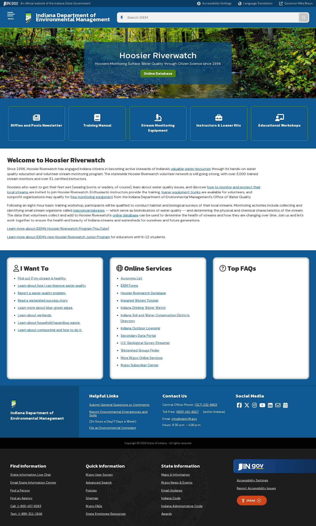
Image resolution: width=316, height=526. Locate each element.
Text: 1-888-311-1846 (26, 508)
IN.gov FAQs (94, 500)
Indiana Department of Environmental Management (99, 15)
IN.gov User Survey (99, 469)
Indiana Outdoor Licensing (142, 320)
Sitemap (92, 492)
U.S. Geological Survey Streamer (146, 336)
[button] (214, 3)
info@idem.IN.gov (184, 413)
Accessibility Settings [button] (252, 475)
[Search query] (277, 15)
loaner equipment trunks (181, 182)
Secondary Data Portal (139, 328)
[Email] (277, 399)
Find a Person (20, 484)
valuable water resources (191, 158)
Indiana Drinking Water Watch (144, 299)
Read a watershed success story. (44, 291)
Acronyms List (132, 268)
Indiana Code (171, 492)
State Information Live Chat (30, 469)
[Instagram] (254, 399)
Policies (91, 484)
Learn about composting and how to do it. (52, 322)
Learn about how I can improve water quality (53, 276)
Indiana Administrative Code (182, 500)
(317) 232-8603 (206, 399)
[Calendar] (285, 399)
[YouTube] (262, 399)
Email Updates (171, 484)
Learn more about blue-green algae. (46, 299)
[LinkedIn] (270, 399)
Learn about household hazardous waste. (51, 314)
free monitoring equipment (91, 186)
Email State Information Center (33, 477)
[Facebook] (239, 399)
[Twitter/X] (247, 399)
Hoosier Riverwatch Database (144, 283)
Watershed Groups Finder (141, 344)
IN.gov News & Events (176, 477)
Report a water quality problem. (43, 283)
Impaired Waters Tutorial (140, 291)
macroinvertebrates (89, 200)
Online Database (158, 70)
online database (125, 205)
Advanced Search (99, 477)
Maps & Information (175, 469)
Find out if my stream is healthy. (43, 268)
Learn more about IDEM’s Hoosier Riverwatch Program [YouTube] (58, 218)
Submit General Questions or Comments (119, 399)
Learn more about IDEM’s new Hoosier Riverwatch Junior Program (58, 226)
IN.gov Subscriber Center (140, 359)
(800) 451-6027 (187, 406)
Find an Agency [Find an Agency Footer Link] (21, 492)
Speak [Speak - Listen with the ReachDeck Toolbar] (251, 495)
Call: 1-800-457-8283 (25, 500)
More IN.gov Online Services (142, 351)
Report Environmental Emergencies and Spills (118, 407)
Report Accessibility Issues (256, 482)
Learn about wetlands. (36, 307)
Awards (166, 508)
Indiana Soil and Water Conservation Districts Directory (157, 310)
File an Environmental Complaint (112, 422)
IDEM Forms (130, 276)
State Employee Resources (106, 508)
